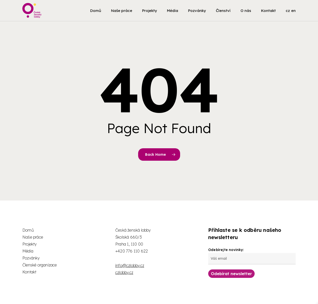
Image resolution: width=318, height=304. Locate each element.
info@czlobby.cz (129, 265)
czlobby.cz (124, 272)
